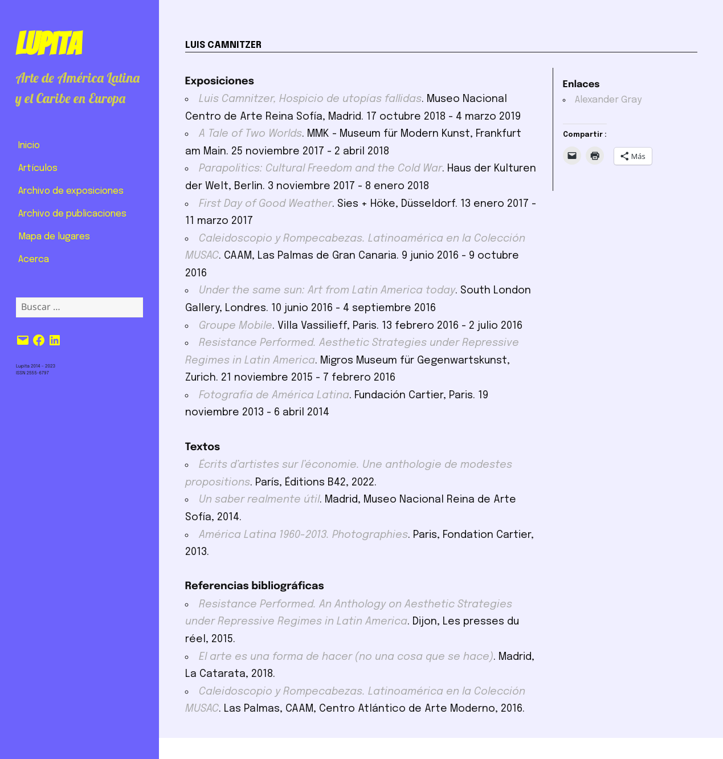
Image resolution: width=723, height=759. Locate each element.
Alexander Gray (608, 100)
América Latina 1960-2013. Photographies (303, 535)
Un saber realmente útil (259, 500)
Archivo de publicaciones (72, 214)
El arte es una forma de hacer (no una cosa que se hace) (346, 657)
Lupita (48, 43)
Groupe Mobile (235, 326)
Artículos (38, 168)
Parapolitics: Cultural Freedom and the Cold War (320, 169)
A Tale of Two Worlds (250, 134)
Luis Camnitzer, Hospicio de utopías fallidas (310, 99)
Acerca (33, 259)
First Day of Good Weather (265, 204)
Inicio (29, 145)
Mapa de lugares (54, 237)
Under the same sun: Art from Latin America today (327, 290)
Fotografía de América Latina (274, 395)
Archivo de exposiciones (71, 191)
